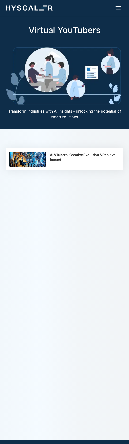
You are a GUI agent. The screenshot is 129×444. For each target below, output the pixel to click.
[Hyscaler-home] (29, 8)
